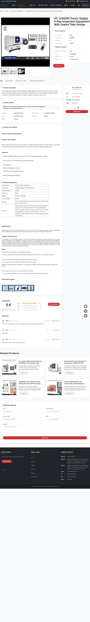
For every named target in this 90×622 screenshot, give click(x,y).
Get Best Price (24, 372)
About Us (32, 5)
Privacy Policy (34, 477)
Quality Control (55, 5)
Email (47, 416)
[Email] (85, 306)
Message (5, 424)
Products (21, 5)
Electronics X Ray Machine (17, 11)
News (66, 5)
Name (4, 408)
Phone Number (6, 416)
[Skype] (85, 311)
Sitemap (33, 474)
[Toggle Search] (79, 5)
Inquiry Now (77, 111)
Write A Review (54, 304)
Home (13, 5)
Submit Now (45, 439)
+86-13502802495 (76, 96)
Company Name (49, 408)
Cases (73, 5)
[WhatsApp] (85, 315)
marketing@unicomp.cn (84, 1)
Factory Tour (42, 5)
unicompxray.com (71, 457)
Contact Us (33, 470)
